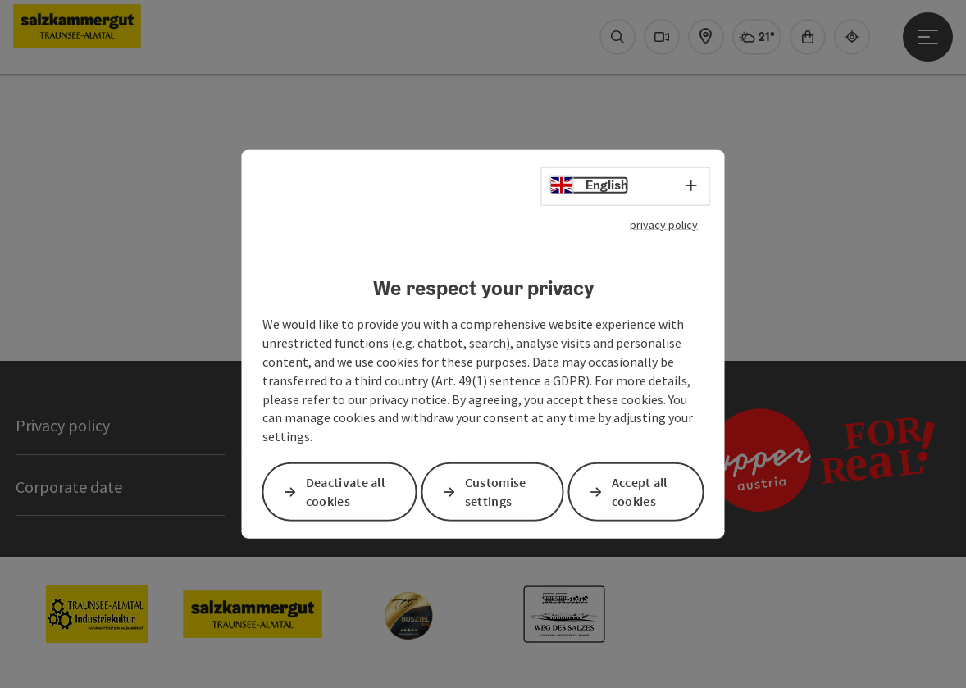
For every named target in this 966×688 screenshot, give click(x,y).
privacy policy (664, 223)
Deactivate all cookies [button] (345, 491)
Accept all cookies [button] (640, 491)
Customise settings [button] (495, 491)
